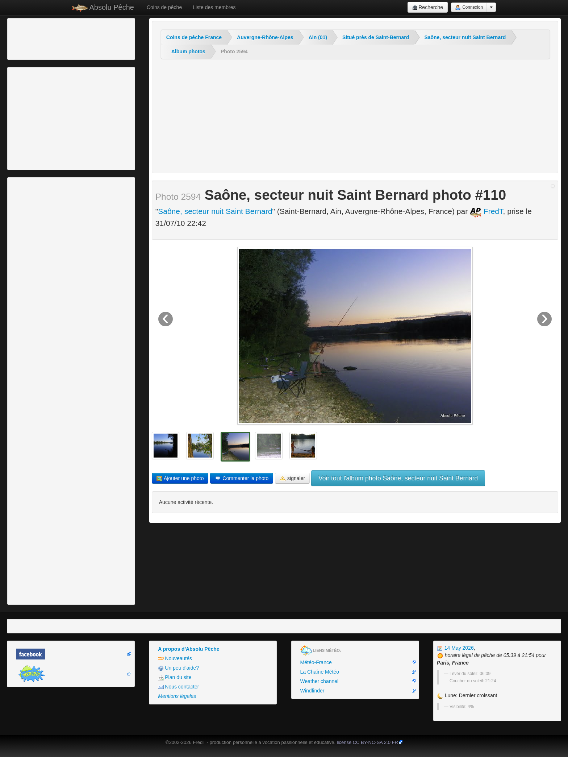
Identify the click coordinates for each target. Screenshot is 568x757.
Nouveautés (175, 658)
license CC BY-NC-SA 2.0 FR (367, 742)
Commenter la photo (241, 478)
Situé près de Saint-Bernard (375, 37)
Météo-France (316, 662)
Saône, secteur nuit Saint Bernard (465, 37)
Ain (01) (318, 37)
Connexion (469, 8)
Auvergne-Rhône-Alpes (265, 37)
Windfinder (312, 691)
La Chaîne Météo (319, 672)
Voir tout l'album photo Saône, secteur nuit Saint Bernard (398, 478)
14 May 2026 (455, 648)
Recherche (427, 7)
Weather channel (319, 681)
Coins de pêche (164, 7)
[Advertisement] (49, 38)
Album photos (188, 51)
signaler (292, 478)
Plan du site (174, 677)
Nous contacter (178, 687)
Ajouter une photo (180, 478)
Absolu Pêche (103, 7)
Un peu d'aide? (178, 668)
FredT (486, 211)
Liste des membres (214, 7)
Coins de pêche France (194, 37)
